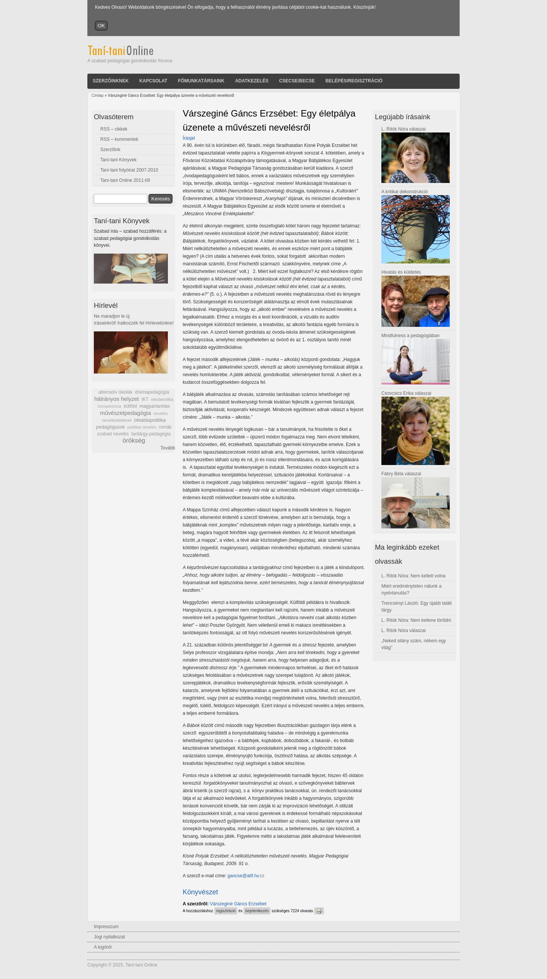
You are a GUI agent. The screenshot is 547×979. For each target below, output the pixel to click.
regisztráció (226, 911)
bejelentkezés (257, 911)
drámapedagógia (152, 392)
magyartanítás (154, 406)
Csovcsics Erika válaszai (406, 393)
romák (165, 427)
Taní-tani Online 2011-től (125, 180)
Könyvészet (200, 892)
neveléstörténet (116, 420)
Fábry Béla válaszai (401, 473)
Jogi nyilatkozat (109, 937)
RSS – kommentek (119, 139)
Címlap (98, 95)
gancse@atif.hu (246, 875)
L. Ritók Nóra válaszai (403, 129)
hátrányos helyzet (116, 399)
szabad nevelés (113, 434)
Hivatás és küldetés (401, 272)
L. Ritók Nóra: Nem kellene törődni (416, 620)
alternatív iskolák (115, 392)
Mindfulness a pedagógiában (410, 335)
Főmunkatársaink (201, 81)
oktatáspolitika (150, 420)
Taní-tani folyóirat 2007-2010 (129, 170)
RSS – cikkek (113, 129)
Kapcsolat (153, 81)
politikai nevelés (141, 427)
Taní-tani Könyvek (118, 159)
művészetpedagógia (125, 413)
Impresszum (106, 926)
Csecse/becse (297, 81)
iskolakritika (162, 399)
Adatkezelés (252, 81)
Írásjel (189, 138)
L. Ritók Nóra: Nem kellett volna (413, 576)
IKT (144, 399)
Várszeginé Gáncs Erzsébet (238, 903)
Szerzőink (110, 149)
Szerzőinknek (111, 81)
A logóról (103, 947)
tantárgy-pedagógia (151, 434)
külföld (130, 406)
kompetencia (109, 406)
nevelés (160, 413)
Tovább (167, 448)
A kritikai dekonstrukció (404, 191)
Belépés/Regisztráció (354, 81)
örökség (133, 440)
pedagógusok (110, 427)
